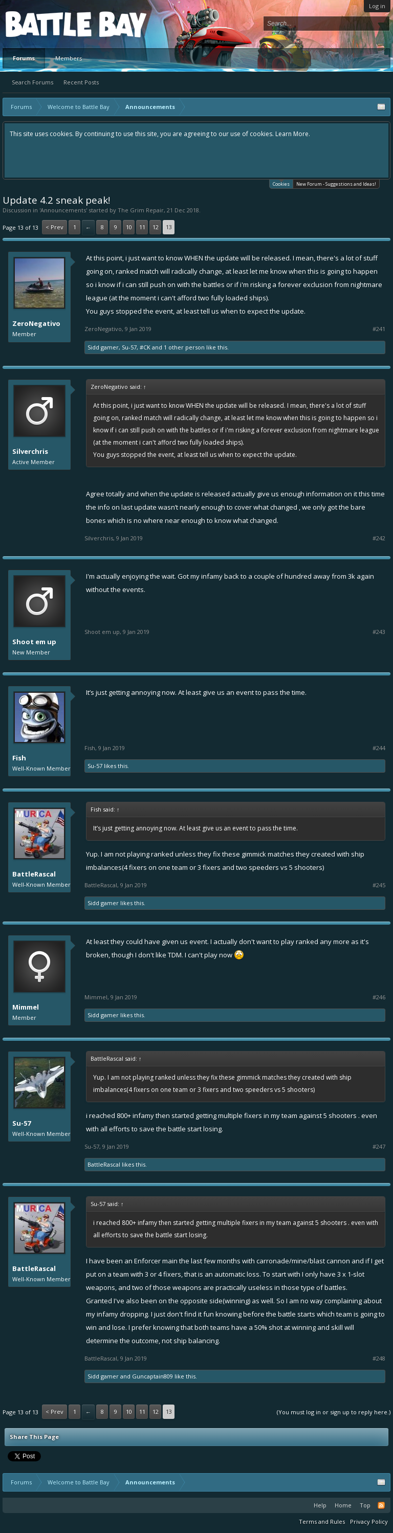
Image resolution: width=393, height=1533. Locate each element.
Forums (24, 58)
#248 (379, 1358)
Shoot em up (34, 641)
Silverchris (30, 451)
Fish (19, 757)
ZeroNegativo (36, 323)
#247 (379, 1146)
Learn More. (292, 133)
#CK (145, 347)
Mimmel (25, 1007)
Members (68, 58)
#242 (379, 538)
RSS (381, 1505)
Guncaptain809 (152, 1376)
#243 (379, 632)
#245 (379, 885)
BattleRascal (34, 874)
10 (129, 227)
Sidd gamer (103, 347)
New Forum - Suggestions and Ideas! (336, 184)
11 (142, 227)
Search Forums (32, 82)
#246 (379, 997)
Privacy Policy (369, 1521)
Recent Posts (81, 82)
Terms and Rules (322, 1521)
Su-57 (129, 347)
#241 (379, 329)
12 (155, 227)
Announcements (63, 210)
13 (169, 227)
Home (343, 1505)
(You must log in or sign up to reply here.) (333, 1412)
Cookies (281, 183)
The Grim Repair (141, 210)
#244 (379, 748)
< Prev (54, 227)
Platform (43, 23)
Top (365, 1505)
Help (320, 1505)
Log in (377, 6)
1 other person (184, 347)
